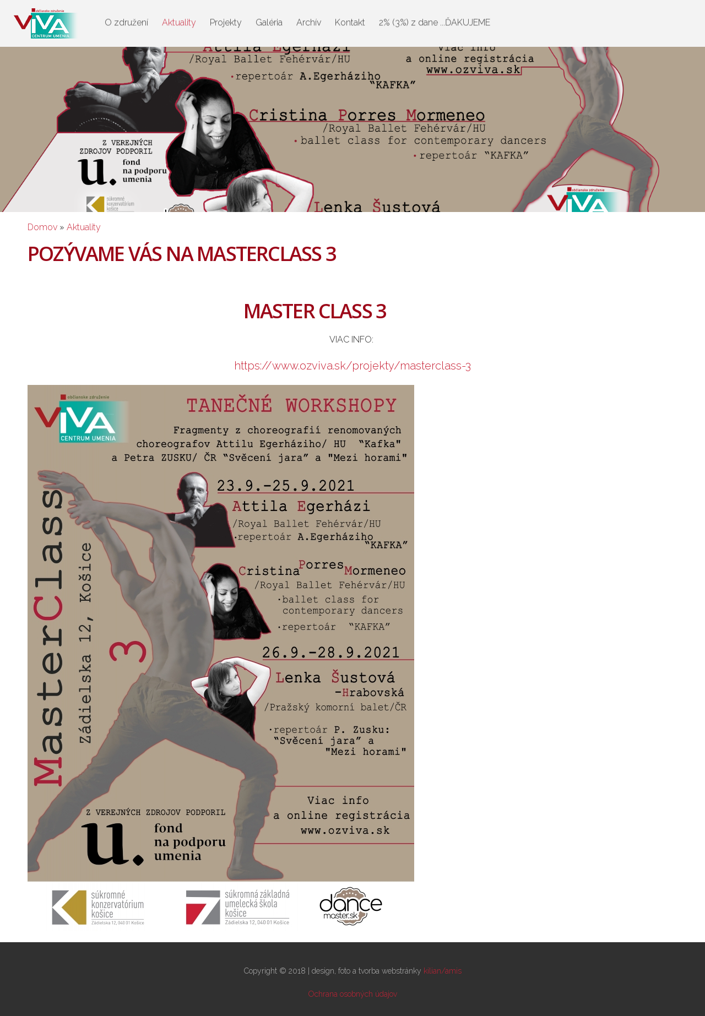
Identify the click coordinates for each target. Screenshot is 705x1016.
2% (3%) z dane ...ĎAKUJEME (434, 21)
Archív (308, 21)
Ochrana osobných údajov (352, 994)
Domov (42, 227)
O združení (126, 21)
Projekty (226, 21)
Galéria (269, 21)
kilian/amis (443, 970)
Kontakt (350, 21)
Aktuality (179, 21)
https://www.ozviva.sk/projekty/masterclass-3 (352, 365)
